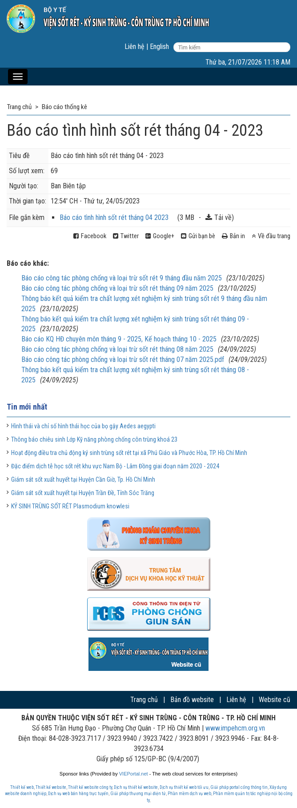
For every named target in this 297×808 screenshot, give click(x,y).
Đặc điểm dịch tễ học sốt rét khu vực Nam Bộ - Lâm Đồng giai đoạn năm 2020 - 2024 (115, 466)
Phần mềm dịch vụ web (189, 793)
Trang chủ (144, 699)
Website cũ (274, 699)
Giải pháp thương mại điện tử (138, 793)
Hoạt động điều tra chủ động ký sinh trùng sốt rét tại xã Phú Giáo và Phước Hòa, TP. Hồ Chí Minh (129, 452)
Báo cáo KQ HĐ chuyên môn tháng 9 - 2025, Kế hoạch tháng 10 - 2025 (119, 339)
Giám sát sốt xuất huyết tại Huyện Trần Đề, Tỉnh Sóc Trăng (82, 492)
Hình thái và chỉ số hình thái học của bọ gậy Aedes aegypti (83, 426)
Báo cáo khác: (28, 263)
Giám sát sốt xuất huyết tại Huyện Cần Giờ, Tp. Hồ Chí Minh (83, 479)
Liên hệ (134, 46)
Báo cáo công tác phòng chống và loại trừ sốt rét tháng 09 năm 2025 (117, 288)
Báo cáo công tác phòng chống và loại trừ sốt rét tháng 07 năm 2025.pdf (122, 359)
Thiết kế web (22, 787)
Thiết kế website (51, 787)
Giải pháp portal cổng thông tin (239, 787)
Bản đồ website (192, 699)
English (159, 46)
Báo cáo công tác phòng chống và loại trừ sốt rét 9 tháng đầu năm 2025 (121, 278)
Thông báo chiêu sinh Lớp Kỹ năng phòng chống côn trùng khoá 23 (94, 439)
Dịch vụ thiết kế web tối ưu (184, 787)
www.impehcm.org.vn (235, 728)
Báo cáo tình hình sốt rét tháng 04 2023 (114, 217)
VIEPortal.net (133, 773)
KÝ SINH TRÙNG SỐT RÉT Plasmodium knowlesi (70, 506)
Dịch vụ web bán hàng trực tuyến (78, 793)
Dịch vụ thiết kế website (136, 787)
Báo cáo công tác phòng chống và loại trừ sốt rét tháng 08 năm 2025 (117, 349)
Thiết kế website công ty (90, 787)
